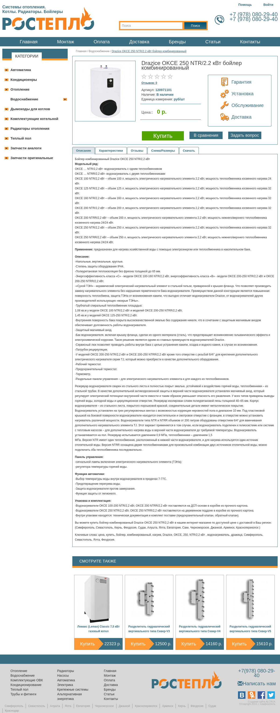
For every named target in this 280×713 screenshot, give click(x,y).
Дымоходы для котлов (30, 109)
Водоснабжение (24, 99)
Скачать (189, 150)
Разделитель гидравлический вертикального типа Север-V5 (250, 629)
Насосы (63, 675)
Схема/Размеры (163, 150)
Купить (87, 643)
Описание (83, 150)
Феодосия (197, 706)
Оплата (102, 41)
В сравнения (206, 135)
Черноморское (104, 706)
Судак (212, 706)
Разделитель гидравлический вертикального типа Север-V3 (149, 629)
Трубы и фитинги (23, 694)
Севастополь (36, 706)
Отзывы (137, 150)
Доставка (139, 41)
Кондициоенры (23, 80)
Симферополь (14, 706)
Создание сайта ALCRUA (261, 701)
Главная (29, 41)
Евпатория (83, 706)
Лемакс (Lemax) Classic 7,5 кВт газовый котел (98, 629)
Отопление (19, 89)
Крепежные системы (72, 689)
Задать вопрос (245, 135)
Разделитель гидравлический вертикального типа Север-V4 (199, 629)
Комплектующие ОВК (26, 680)
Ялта (68, 706)
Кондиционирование (26, 685)
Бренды (177, 41)
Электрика (65, 685)
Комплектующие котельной (34, 119)
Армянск (167, 706)
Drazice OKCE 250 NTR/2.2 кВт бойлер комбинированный (149, 51)
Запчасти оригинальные (31, 158)
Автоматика (20, 70)
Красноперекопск (146, 706)
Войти (268, 5)
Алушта (55, 706)
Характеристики (111, 150)
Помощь (245, 5)
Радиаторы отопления (29, 128)
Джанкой (124, 706)
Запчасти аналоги (26, 148)
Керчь (182, 706)
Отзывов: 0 (149, 83)
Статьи (212, 41)
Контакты (250, 41)
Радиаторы (65, 671)
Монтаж (65, 41)
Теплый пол (20, 138)
